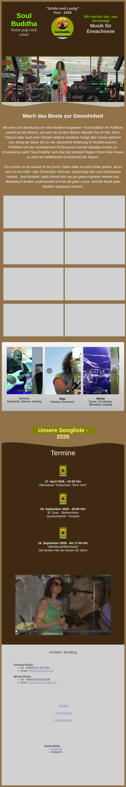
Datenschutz (64, 720)
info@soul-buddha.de (40, 670)
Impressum (64, 713)
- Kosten (63, 706)
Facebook (56, 749)
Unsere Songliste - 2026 (63, 433)
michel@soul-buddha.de (42, 682)
